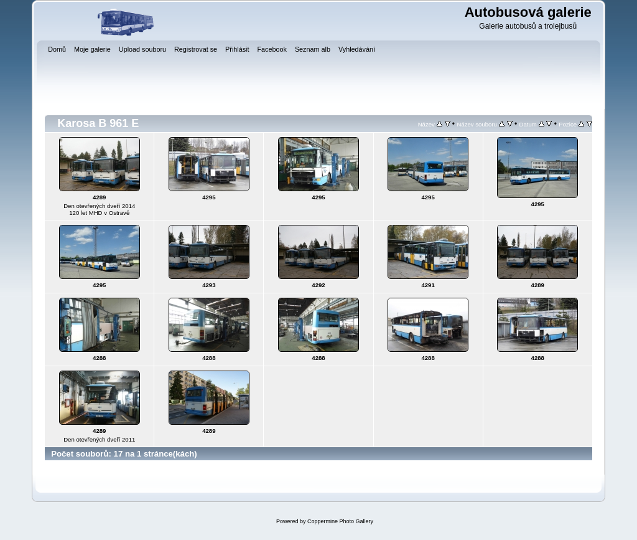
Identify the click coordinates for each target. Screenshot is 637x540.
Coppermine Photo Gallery (340, 521)
